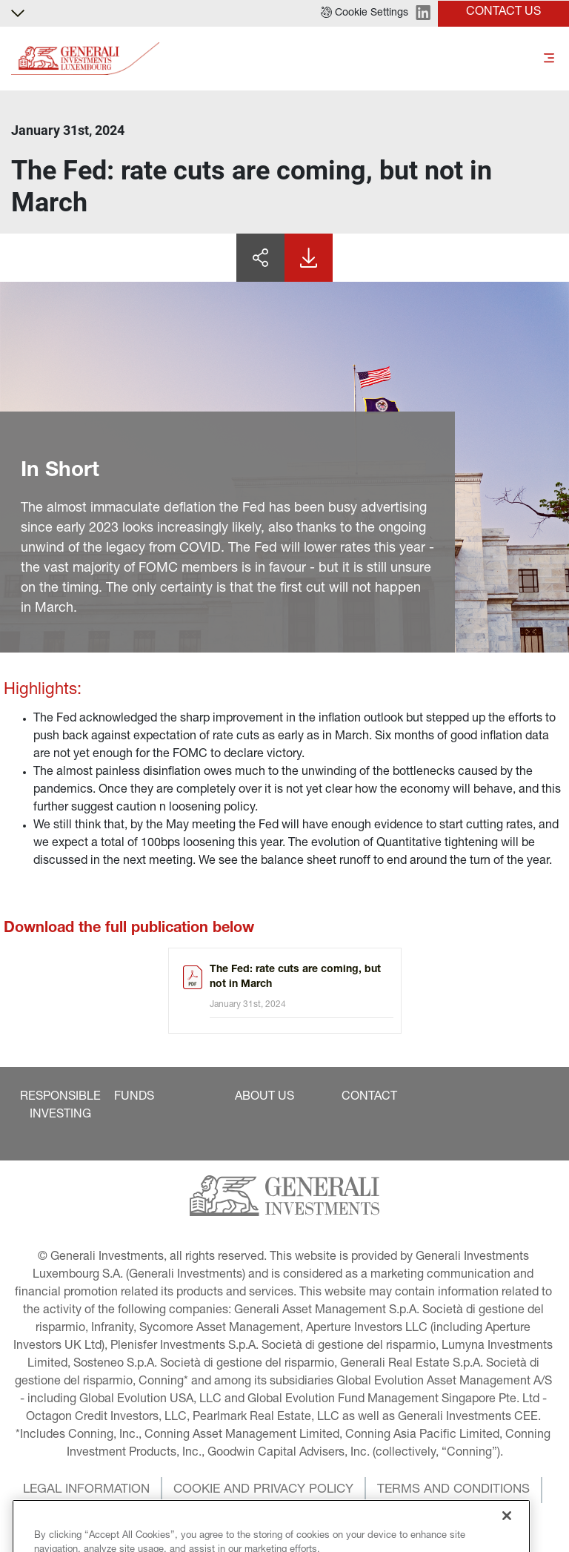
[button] (364, 13)
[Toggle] (549, 59)
